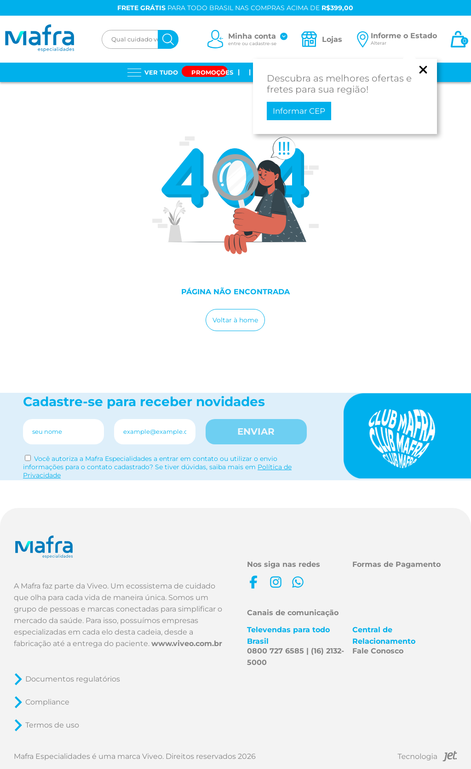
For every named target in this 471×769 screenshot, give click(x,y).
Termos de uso (52, 725)
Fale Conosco (377, 651)
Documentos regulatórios (72, 679)
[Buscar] (168, 39)
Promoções (212, 72)
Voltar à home (235, 320)
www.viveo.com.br (186, 643)
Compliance (47, 702)
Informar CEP (299, 111)
